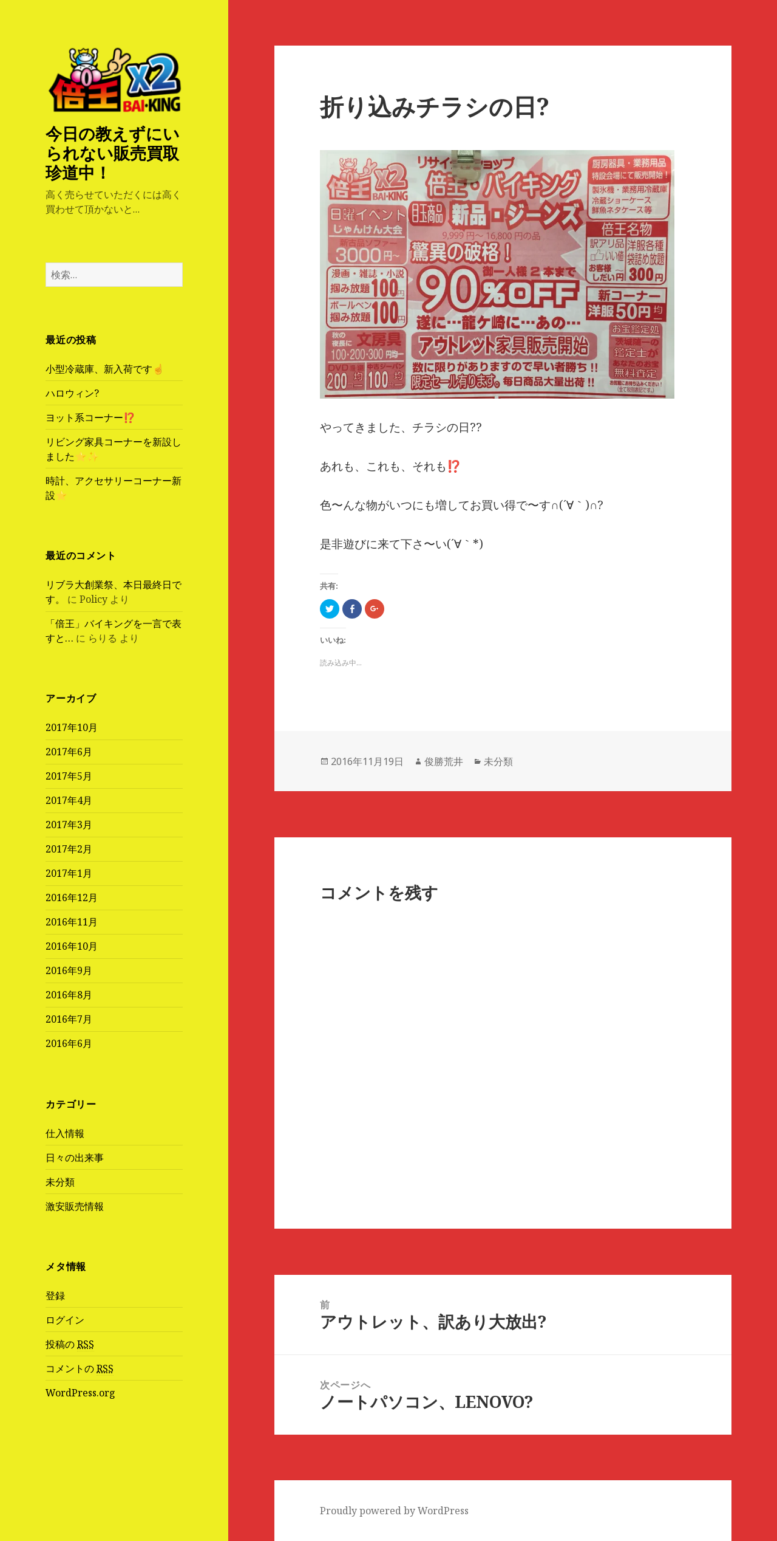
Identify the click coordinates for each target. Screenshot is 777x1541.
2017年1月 (69, 873)
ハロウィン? (72, 393)
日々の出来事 (75, 1157)
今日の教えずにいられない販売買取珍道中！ (113, 153)
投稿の (70, 1344)
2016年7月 (69, 1019)
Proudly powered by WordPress (394, 1510)
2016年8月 (69, 994)
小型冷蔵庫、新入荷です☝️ (105, 369)
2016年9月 (69, 970)
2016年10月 (72, 946)
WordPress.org (80, 1392)
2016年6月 (69, 1043)
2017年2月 (69, 849)
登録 (55, 1295)
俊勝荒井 (443, 761)
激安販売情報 (75, 1206)
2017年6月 (69, 751)
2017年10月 (72, 727)
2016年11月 (72, 921)
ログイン (65, 1319)
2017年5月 (69, 776)
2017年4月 (69, 800)
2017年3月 (69, 824)
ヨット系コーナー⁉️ (90, 417)
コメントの (80, 1369)
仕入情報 (65, 1133)
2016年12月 (72, 897)
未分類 (60, 1182)
